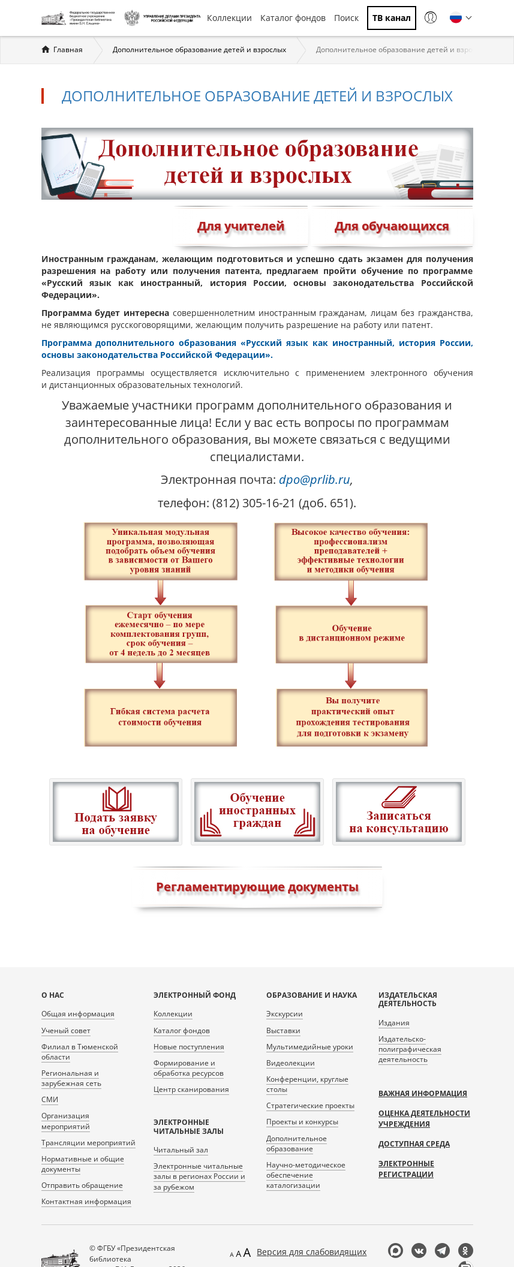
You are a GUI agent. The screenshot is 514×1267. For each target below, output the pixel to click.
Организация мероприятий (65, 1120)
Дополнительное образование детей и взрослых (199, 49)
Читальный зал (181, 1150)
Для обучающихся (392, 226)
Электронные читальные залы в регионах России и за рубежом (199, 1176)
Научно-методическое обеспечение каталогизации (305, 1175)
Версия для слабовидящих (311, 1251)
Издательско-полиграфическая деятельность (409, 1049)
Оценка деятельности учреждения (424, 1118)
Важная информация (422, 1093)
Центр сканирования (191, 1089)
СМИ (49, 1099)
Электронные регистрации (406, 1168)
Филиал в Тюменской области (79, 1052)
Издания (394, 1023)
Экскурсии (284, 1014)
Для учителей (240, 226)
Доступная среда (414, 1144)
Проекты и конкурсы (302, 1121)
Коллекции (229, 17)
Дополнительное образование (296, 1143)
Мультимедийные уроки (309, 1047)
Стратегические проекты (310, 1105)
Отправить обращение (82, 1185)
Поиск (346, 17)
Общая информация (78, 1014)
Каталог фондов (293, 17)
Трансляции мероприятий (88, 1142)
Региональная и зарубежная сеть (71, 1078)
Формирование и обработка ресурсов (189, 1068)
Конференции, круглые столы (307, 1084)
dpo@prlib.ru (314, 479)
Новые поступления (189, 1047)
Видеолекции (290, 1063)
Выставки (283, 1030)
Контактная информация (86, 1201)
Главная (68, 49)
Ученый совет (66, 1030)
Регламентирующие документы (257, 886)
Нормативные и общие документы (82, 1164)
